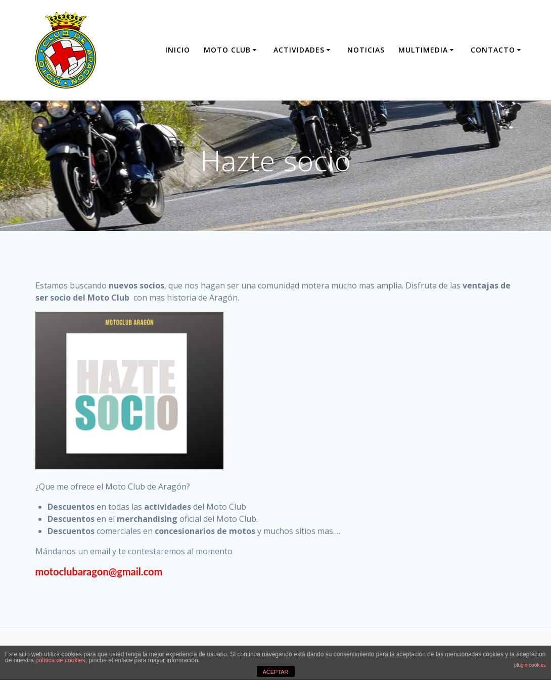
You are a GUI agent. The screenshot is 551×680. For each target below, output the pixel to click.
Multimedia (423, 50)
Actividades (299, 50)
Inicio (177, 50)
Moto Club (227, 50)
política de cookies (60, 660)
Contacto (493, 50)
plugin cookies (530, 665)
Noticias (366, 50)
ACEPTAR (275, 672)
